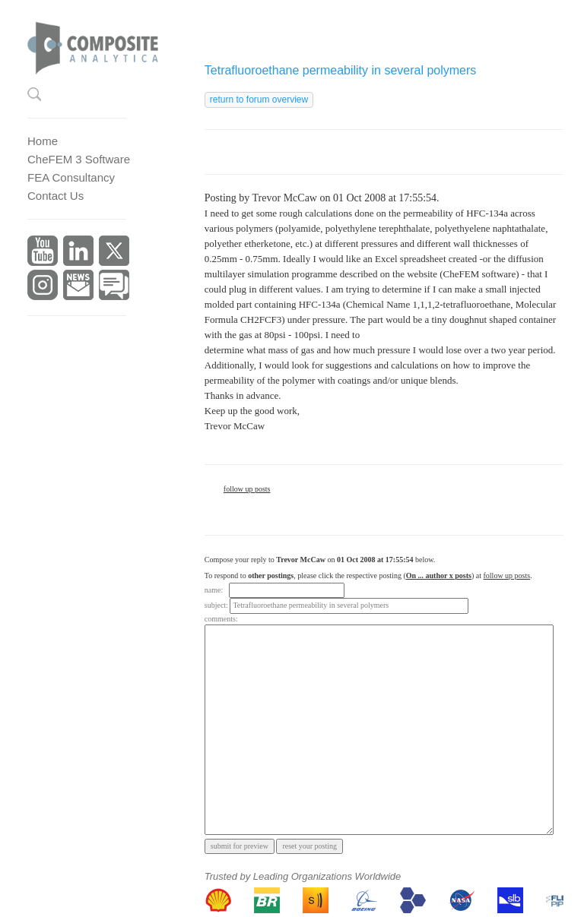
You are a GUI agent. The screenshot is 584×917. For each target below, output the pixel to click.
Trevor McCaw (284, 198)
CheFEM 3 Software (78, 159)
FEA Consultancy (71, 177)
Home (42, 140)
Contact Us (55, 195)
